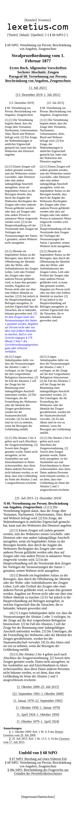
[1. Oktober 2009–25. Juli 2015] (38, 687)
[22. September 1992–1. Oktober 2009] (38, 693)
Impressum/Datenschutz (38, 796)
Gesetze (44, 20)
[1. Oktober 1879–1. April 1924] (38, 721)
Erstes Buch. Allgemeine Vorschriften (38, 68)
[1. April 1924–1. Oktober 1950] (38, 714)
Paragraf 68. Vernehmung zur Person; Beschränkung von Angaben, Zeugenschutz (38, 78)
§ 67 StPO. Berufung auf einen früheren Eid (38, 759)
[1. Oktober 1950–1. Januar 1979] (38, 707)
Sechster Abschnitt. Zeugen (38, 72)
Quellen (37, 35)
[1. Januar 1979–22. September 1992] (38, 700)
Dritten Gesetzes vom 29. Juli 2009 (33, 733)
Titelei (13, 35)
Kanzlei (31, 20)
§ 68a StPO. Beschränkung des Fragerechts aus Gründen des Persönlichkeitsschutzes (38, 771)
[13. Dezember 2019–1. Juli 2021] (38, 94)
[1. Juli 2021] (38, 88)
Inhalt (24, 35)
